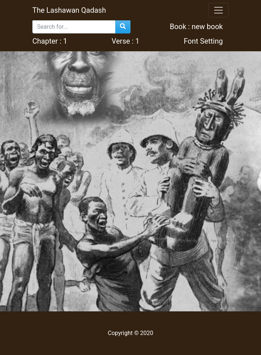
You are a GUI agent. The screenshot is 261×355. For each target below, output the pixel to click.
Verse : (126, 41)
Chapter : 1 (49, 41)
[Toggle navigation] (218, 10)
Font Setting (203, 41)
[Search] (74, 26)
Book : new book (195, 26)
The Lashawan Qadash (69, 10)
